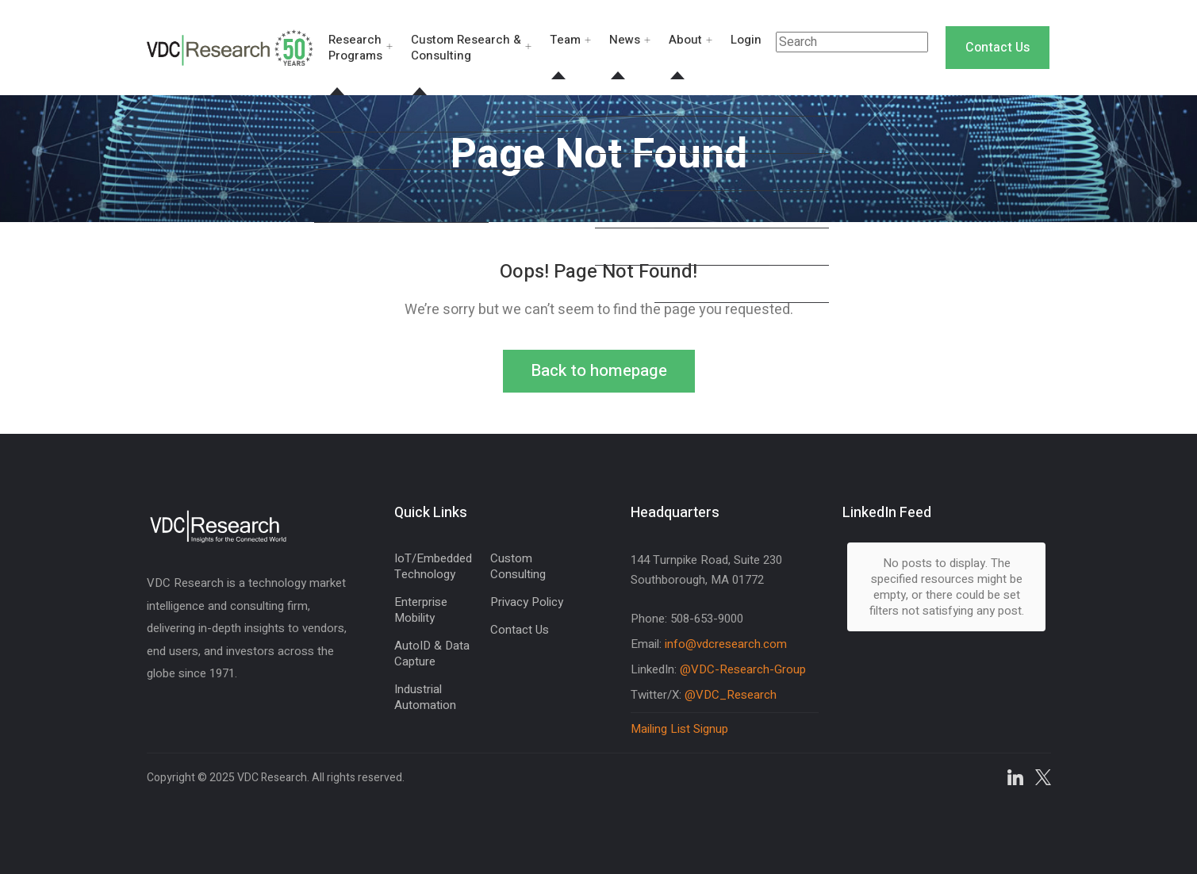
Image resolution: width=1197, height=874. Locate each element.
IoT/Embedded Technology (433, 566)
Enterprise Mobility (420, 610)
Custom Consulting (518, 566)
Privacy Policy (526, 602)
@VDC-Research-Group (743, 669)
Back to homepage (599, 370)
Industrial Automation (425, 697)
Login (746, 39)
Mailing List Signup (679, 729)
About (685, 39)
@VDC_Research (731, 694)
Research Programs (355, 47)
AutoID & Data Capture (432, 653)
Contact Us (997, 47)
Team (565, 39)
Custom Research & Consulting (466, 47)
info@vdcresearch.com (726, 644)
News (624, 39)
